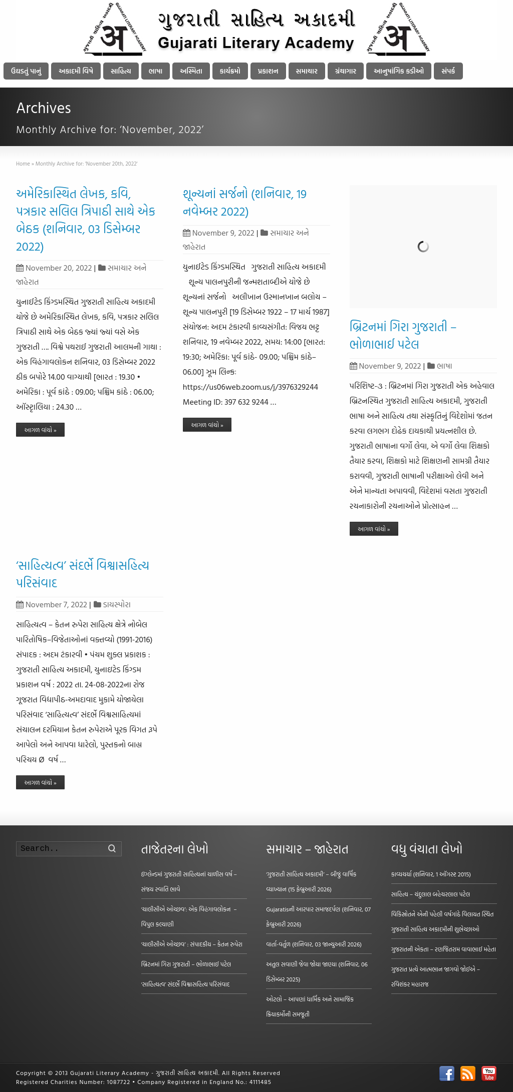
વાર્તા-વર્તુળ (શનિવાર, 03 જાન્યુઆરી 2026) (314, 943)
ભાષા (156, 71)
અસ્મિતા (191, 71)
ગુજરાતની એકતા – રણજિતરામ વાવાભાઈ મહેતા (443, 948)
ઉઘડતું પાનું (26, 71)
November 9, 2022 (218, 233)
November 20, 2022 (54, 268)
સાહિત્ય (121, 71)
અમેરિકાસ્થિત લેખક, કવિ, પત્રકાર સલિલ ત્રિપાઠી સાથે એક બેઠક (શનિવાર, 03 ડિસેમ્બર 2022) (85, 220)
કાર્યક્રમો (230, 71)
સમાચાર (307, 71)
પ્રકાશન (268, 71)
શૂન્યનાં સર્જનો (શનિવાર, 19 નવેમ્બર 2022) (245, 202)
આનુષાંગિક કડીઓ (399, 71)
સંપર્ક (448, 71)
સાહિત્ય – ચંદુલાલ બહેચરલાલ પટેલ (430, 893)
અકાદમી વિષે (76, 71)
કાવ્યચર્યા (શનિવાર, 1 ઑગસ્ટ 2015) (431, 873)
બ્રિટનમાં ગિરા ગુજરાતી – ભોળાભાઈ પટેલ (403, 335)
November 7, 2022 (51, 604)
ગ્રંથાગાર (345, 71)
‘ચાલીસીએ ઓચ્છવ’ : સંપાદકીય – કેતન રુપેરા (191, 943)
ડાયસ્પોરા (117, 604)
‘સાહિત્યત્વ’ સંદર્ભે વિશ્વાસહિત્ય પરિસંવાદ (82, 574)
